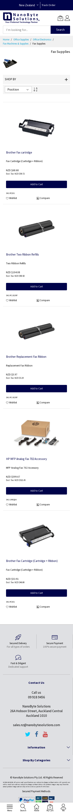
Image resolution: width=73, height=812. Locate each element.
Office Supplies (21, 39)
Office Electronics (42, 39)
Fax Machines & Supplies (16, 43)
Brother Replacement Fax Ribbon (26, 356)
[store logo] (21, 18)
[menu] (10, 806)
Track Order (48, 5)
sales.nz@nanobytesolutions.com (36, 725)
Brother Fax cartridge (19, 152)
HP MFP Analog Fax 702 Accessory (26, 459)
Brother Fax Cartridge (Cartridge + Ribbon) (32, 561)
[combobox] (27, 30)
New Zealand (27, 5)
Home (6, 39)
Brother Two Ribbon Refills (22, 254)
